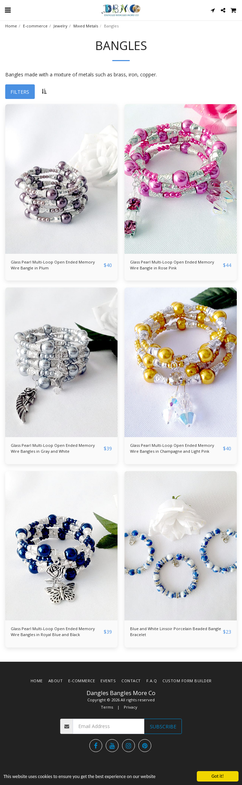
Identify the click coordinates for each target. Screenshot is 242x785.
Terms (107, 707)
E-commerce (35, 25)
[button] (8, 10)
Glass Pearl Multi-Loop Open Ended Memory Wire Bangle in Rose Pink (172, 264)
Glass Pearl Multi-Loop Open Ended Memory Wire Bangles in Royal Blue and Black (53, 631)
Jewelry (60, 25)
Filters (19, 92)
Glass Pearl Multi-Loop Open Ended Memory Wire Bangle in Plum (53, 264)
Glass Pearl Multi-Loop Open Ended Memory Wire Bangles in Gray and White (53, 448)
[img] (61, 179)
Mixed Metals (85, 25)
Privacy (130, 707)
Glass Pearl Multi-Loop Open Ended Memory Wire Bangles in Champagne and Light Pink (172, 448)
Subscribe (163, 726)
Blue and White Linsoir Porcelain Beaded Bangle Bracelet (175, 631)
